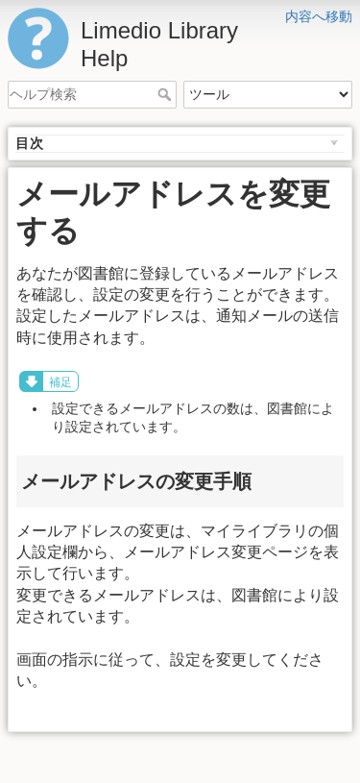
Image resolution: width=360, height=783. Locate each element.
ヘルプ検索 (166, 94)
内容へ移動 (318, 16)
